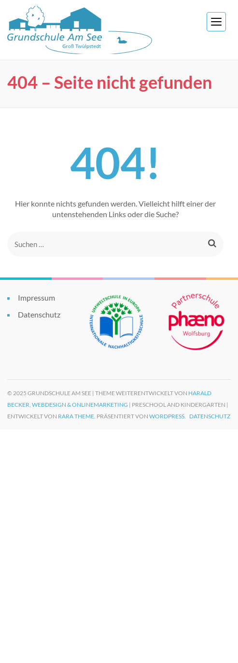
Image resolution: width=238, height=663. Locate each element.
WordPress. (167, 416)
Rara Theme (76, 416)
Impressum (36, 297)
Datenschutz (39, 314)
